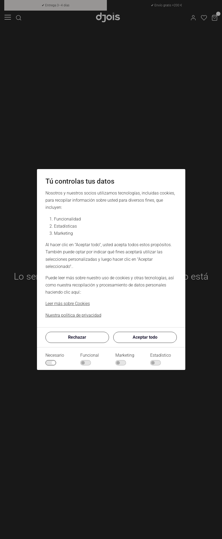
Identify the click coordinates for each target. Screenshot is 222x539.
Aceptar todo (145, 337)
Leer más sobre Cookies (67, 303)
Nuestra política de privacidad (73, 315)
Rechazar (77, 337)
